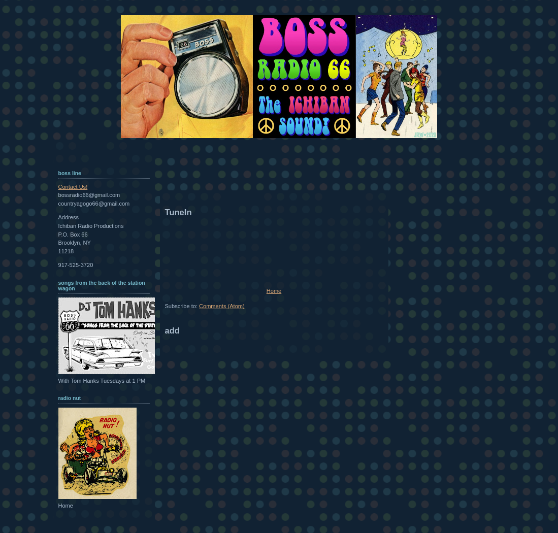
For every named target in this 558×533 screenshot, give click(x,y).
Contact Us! (73, 187)
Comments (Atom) (222, 306)
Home (274, 291)
